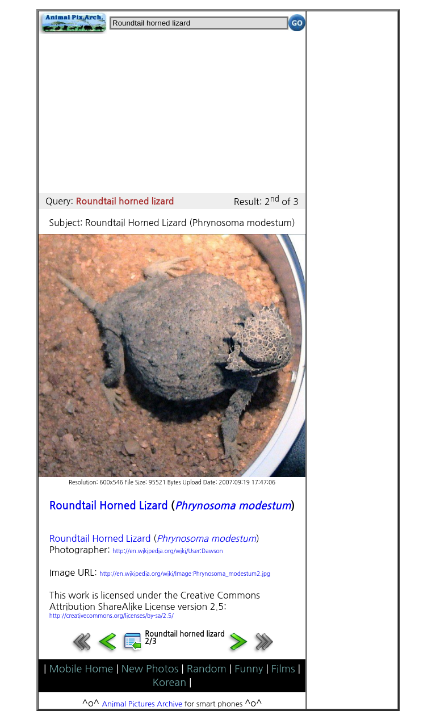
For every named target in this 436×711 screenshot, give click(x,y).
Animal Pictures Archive (142, 704)
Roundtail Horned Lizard (108, 505)
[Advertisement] (172, 113)
